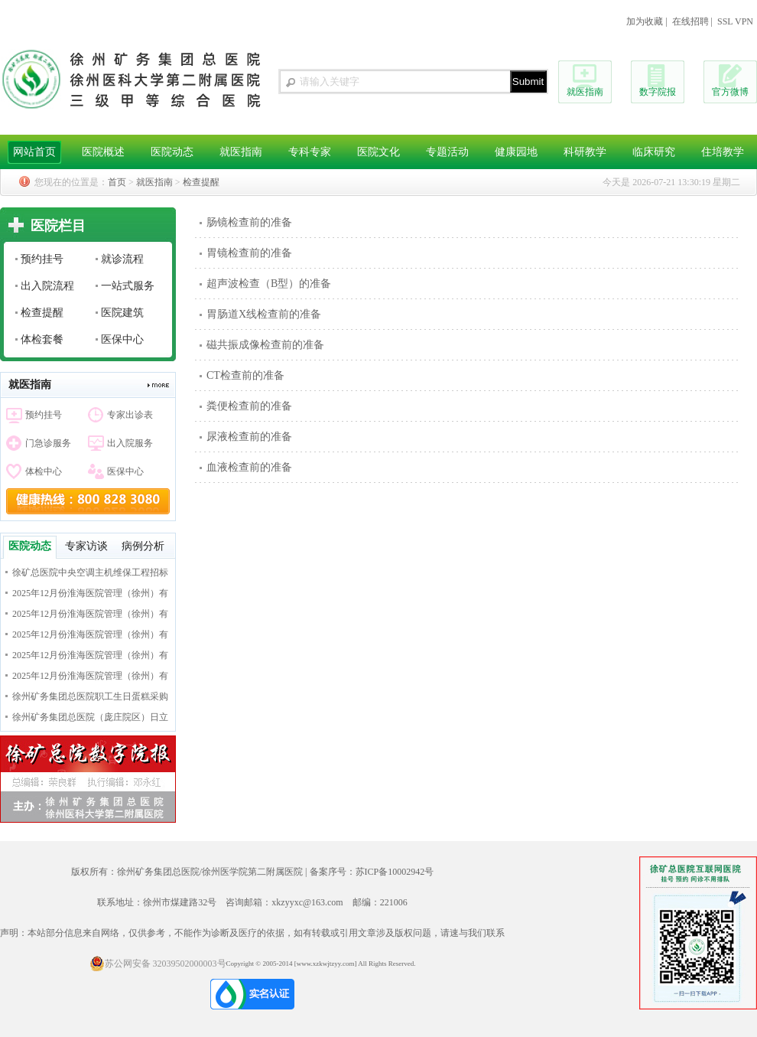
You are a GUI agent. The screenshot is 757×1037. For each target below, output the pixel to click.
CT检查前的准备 (245, 375)
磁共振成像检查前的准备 (265, 345)
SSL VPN (735, 21)
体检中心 (43, 471)
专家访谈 (86, 546)
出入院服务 (130, 443)
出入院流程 (47, 286)
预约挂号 (42, 259)
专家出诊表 (130, 414)
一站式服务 (127, 286)
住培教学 (722, 152)
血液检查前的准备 (249, 467)
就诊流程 (122, 259)
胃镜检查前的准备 (249, 253)
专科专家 (309, 152)
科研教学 (585, 152)
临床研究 (653, 152)
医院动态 (172, 152)
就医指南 (585, 91)
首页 (117, 182)
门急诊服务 (48, 443)
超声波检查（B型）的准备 (268, 283)
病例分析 (143, 546)
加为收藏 (644, 21)
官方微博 (730, 91)
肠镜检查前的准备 (249, 222)
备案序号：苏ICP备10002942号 (372, 871)
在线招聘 (690, 21)
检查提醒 (201, 182)
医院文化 (378, 152)
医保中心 (122, 339)
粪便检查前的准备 (249, 406)
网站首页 (34, 152)
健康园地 (516, 152)
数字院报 (657, 91)
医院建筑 (122, 312)
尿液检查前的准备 (249, 436)
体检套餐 (42, 339)
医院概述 (103, 152)
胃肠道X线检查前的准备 (263, 314)
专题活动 (447, 152)
